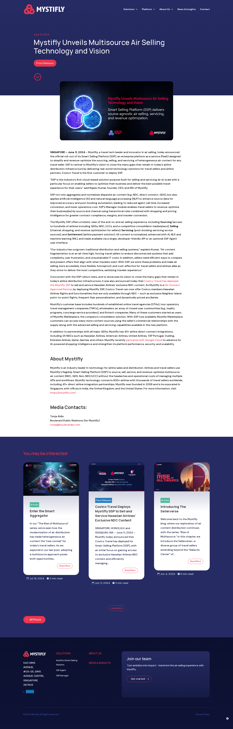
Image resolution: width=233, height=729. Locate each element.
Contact (205, 9)
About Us (164, 9)
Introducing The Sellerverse (173, 508)
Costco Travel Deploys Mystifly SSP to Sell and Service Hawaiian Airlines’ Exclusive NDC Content (115, 513)
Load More (116, 608)
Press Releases (46, 63)
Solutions (128, 9)
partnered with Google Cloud (144, 340)
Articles (34, 504)
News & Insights (187, 9)
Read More (64, 565)
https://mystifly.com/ (63, 392)
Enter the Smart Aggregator (42, 513)
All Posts (35, 620)
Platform (147, 9)
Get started (138, 679)
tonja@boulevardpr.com (65, 424)
